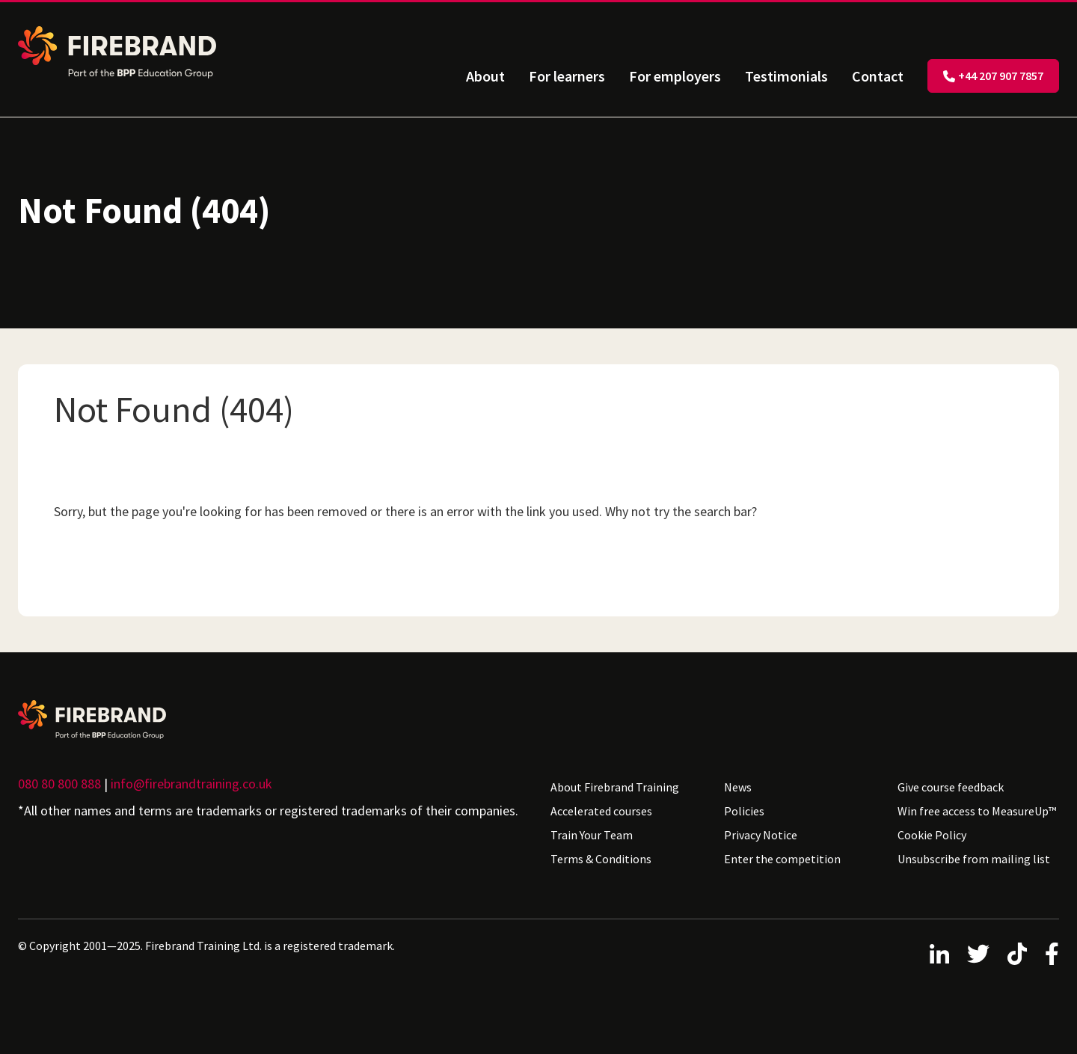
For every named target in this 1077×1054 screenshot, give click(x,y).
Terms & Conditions (600, 858)
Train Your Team (591, 834)
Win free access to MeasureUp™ (977, 810)
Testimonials (786, 76)
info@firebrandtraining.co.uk (191, 783)
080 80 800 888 (59, 783)
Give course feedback (951, 786)
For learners (567, 76)
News (738, 786)
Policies (744, 810)
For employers (675, 76)
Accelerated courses (601, 810)
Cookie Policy (932, 834)
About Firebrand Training (614, 786)
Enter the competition (782, 858)
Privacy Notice (760, 834)
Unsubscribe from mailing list (974, 858)
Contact (877, 76)
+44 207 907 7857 (993, 75)
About (485, 76)
